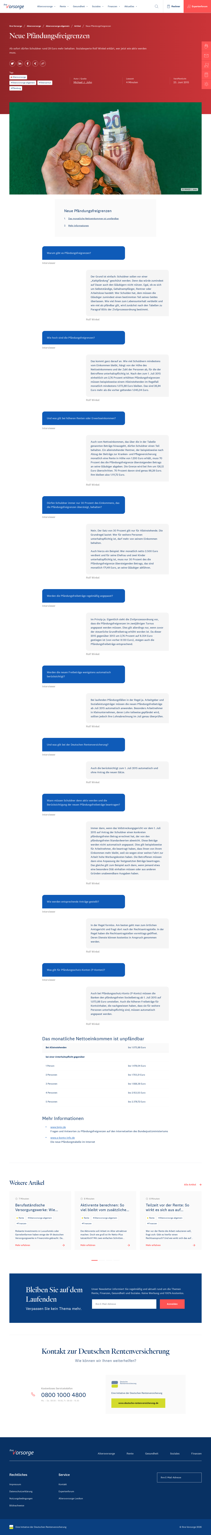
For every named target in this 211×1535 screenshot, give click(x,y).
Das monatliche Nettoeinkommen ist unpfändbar (93, 218)
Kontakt (63, 1484)
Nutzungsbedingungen (21, 1498)
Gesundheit (151, 1453)
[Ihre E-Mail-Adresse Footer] (179, 1477)
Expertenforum (66, 1491)
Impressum (15, 1484)
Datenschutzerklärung (20, 1491)
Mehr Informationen (78, 225)
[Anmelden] (172, 1304)
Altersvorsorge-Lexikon (71, 1498)
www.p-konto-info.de (62, 1137)
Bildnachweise (16, 1505)
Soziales (174, 1453)
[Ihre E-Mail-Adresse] (124, 1304)
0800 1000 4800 (63, 1395)
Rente (130, 1453)
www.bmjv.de (58, 1127)
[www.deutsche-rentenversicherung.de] (138, 1403)
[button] (206, 46)
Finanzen (196, 1453)
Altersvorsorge (106, 1453)
